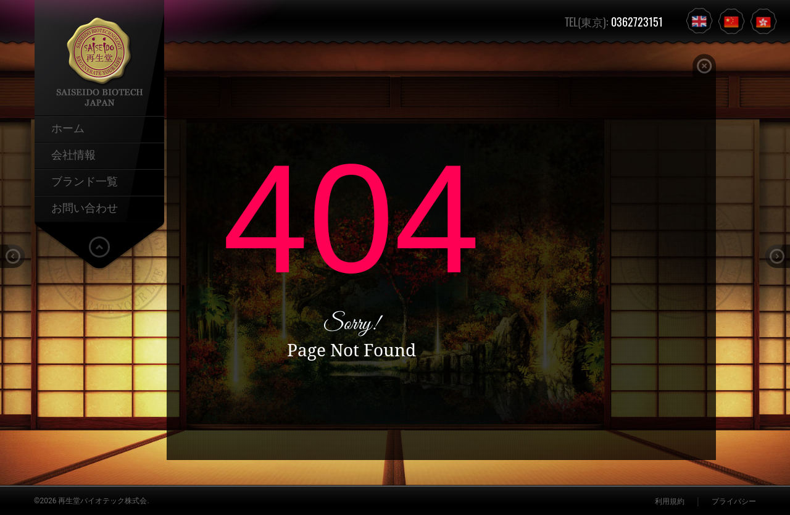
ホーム (68, 127)
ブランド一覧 (84, 180)
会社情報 (73, 154)
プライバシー (734, 501)
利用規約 (669, 501)
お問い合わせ (84, 207)
